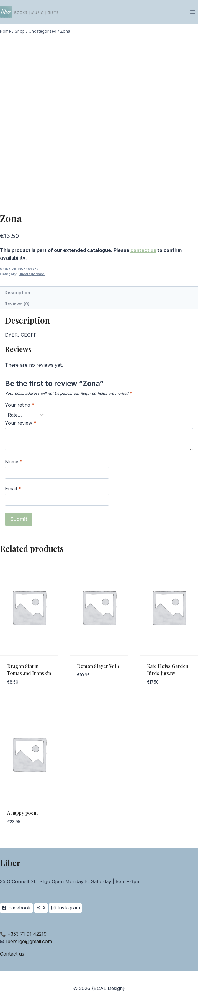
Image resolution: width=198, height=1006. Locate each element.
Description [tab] (17, 292)
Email (13, 489)
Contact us (12, 954)
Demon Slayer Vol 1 (98, 666)
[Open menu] (192, 11)
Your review (20, 423)
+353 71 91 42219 (27, 934)
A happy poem (22, 813)
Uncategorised (32, 274)
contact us (143, 250)
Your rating (19, 405)
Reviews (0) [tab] (17, 303)
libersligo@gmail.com (28, 941)
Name (13, 461)
